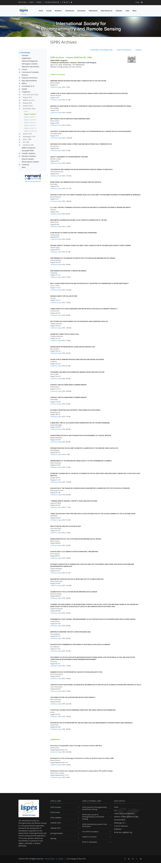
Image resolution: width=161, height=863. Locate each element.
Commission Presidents (30, 72)
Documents (81, 11)
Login (137, 2)
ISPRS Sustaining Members (32, 181)
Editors (24, 83)
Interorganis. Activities (30, 64)
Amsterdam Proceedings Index (101, 50)
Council (24, 69)
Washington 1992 (29, 136)
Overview (25, 55)
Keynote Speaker (28, 159)
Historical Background (30, 61)
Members (58, 11)
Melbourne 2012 (29, 100)
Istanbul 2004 (28, 106)
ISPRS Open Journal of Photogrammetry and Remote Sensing (93, 817)
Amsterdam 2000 (29, 108)
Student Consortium (89, 837)
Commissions (69, 11)
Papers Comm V (30, 125)
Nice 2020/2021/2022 (30, 94)
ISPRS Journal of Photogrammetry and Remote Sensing (94, 808)
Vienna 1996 (27, 134)
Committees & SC (28, 86)
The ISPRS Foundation (52, 2)
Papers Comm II (30, 117)
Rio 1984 (26, 142)
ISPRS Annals (55, 812)
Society (49, 11)
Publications (93, 11)
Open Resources (106, 11)
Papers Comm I (30, 114)
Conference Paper (56, 87)
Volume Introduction (124, 50)
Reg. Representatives (29, 80)
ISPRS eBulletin (55, 818)
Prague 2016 (27, 97)
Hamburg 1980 (28, 145)
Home (31, 2)
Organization (26, 58)
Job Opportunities (56, 833)
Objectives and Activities (30, 66)
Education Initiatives (29, 156)
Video (24, 167)
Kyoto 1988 (27, 139)
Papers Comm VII (30, 131)
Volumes (138, 50)
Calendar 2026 (55, 823)
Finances (25, 75)
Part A (26, 111)
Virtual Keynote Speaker (30, 162)
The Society (25, 53)
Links (127, 11)
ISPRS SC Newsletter (89, 842)
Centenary (25, 164)
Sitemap (38, 2)
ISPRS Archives (55, 807)
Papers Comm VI (30, 128)
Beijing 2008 (27, 103)
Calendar (119, 11)
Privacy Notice (49, 859)
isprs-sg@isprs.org (125, 832)
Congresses (26, 92)
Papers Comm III (30, 120)
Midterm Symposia (28, 148)
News (134, 11)
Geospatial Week (28, 150)
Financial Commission (29, 78)
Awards (24, 89)
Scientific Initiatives (28, 153)
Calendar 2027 (55, 828)
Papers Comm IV (30, 122)
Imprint (60, 859)
